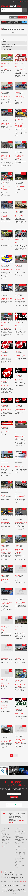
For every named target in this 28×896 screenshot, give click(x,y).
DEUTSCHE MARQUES (20, 355)
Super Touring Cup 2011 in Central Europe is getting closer (20, 741)
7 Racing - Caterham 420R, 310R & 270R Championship (6, 157)
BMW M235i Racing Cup (21, 522)
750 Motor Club (19, 713)
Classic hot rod (4, 658)
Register (24, 1)
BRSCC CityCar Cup (19, 269)
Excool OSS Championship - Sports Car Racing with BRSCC (7, 551)
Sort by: (14, 32)
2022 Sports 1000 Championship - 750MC (19, 157)
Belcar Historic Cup (20, 186)
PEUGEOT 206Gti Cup (20, 244)
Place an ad (22, 17)
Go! (25, 10)
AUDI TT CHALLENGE (6, 244)
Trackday (3, 631)
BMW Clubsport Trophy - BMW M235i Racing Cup (20, 436)
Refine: (3, 39)
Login (18, 1)
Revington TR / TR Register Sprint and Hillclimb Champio (6, 466)
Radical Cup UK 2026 (6, 96)
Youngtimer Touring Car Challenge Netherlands (20, 551)
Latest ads (13, 17)
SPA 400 (3, 495)
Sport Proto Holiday (20, 602)
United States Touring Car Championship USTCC (20, 98)
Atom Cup (17, 658)
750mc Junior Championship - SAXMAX (5, 707)
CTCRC (16, 579)
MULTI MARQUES (5, 431)
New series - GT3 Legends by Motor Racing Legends (19, 125)
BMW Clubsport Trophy (6, 522)
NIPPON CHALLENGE (20, 409)
